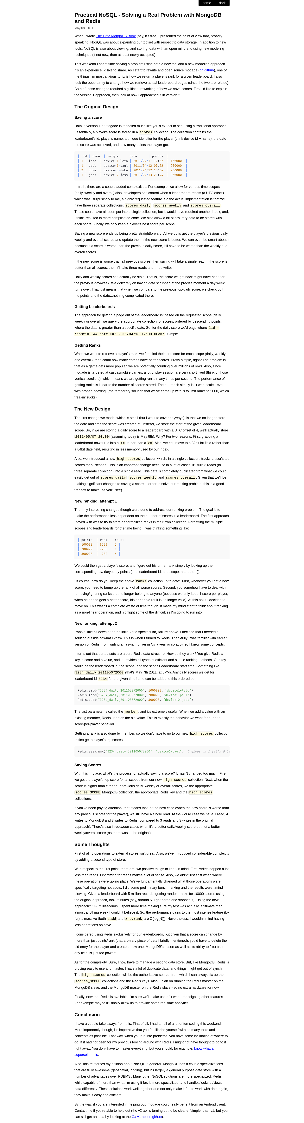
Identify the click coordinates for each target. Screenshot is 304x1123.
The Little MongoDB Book (116, 36)
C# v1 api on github (147, 1117)
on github (207, 70)
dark (222, 3)
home (206, 3)
